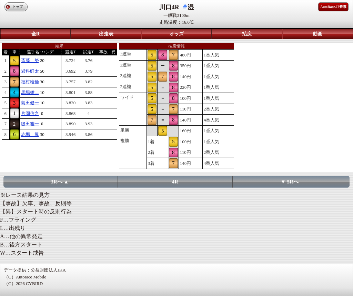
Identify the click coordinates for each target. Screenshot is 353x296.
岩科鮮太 (30, 71)
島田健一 (30, 102)
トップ (17, 7)
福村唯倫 (30, 81)
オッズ (176, 33)
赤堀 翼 (30, 134)
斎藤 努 (30, 60)
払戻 (247, 33)
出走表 (106, 33)
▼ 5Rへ (290, 181)
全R (35, 33)
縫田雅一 (30, 123)
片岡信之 (30, 113)
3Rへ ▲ (60, 181)
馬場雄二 (30, 92)
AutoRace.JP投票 (333, 7)
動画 (317, 33)
